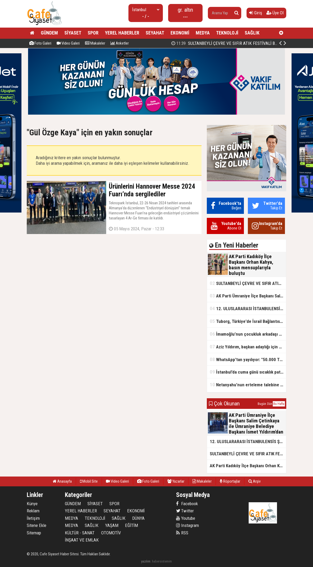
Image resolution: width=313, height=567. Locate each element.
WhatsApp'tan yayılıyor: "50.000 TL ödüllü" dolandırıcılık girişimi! (248, 359)
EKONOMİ (180, 33)
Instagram (187, 525)
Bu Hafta (278, 404)
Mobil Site (89, 481)
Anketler (119, 43)
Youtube (185, 518)
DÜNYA (138, 518)
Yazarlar (175, 481)
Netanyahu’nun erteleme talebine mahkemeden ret (248, 385)
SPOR (93, 33)
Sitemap (34, 532)
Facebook (187, 503)
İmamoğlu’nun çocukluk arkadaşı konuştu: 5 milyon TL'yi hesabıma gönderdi (248, 334)
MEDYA (203, 33)
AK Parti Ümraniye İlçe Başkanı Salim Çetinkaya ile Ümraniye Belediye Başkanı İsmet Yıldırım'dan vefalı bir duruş (248, 296)
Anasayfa (62, 481)
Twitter (185, 510)
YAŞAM (111, 525)
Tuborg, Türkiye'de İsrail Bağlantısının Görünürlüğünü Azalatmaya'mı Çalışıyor (248, 321)
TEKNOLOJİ (227, 33)
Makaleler (95, 43)
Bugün (262, 404)
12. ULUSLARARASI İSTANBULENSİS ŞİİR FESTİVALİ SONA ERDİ (248, 308)
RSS (182, 532)
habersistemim (162, 561)
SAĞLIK (252, 33)
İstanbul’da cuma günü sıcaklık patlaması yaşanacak (248, 372)
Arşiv (254, 481)
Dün (269, 404)
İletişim (33, 518)
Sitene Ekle (36, 525)
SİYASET (72, 33)
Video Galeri (68, 43)
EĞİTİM (131, 525)
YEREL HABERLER (122, 33)
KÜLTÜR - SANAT (80, 532)
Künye (32, 503)
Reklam (33, 510)
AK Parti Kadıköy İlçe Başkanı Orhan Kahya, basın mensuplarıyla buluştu (248, 465)
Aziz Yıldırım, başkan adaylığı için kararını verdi (248, 347)
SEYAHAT (155, 33)
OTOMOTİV (111, 532)
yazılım (145, 561)
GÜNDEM (49, 33)
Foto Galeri (40, 43)
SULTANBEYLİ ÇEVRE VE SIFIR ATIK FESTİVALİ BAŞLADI (248, 283)
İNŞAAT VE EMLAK (82, 540)
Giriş (255, 12)
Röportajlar (230, 481)
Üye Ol (275, 12)
